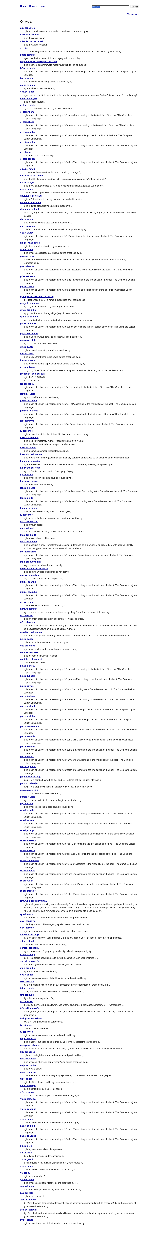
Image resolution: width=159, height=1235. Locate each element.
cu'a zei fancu (27, 169)
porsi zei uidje (27, 797)
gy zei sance (26, 347)
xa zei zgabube (28, 1136)
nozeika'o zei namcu (31, 632)
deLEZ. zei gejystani (31, 196)
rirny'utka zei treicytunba (33, 901)
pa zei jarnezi (27, 686)
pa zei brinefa (27, 666)
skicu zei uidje (27, 954)
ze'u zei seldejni (28, 1210)
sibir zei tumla (27, 941)
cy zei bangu (27, 182)
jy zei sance (26, 431)
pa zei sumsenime (29, 726)
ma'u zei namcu (28, 541)
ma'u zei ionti (27, 528)
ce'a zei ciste (27, 92)
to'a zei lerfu (26, 1001)
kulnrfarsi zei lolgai (30, 468)
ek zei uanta (26, 233)
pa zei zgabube (28, 766)
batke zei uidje (28, 55)
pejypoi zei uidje (29, 783)
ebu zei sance (27, 226)
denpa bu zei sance (30, 202)
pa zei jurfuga (27, 696)
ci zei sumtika (27, 142)
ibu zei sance (27, 353)
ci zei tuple (26, 152)
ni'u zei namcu (28, 622)
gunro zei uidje (28, 340)
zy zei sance (26, 1220)
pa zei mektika (27, 716)
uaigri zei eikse (28, 1038)
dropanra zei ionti (29, 209)
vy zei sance (26, 1119)
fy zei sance (26, 249)
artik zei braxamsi (29, 34)
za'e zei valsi (27, 1193)
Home (23, 6)
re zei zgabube (28, 891)
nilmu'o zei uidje (29, 609)
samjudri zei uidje (29, 934)
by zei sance (26, 78)
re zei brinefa (27, 810)
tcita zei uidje (27, 988)
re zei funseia (27, 820)
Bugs (32, 6)
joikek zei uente (28, 400)
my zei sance (27, 602)
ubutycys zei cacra (30, 1045)
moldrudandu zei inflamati (34, 568)
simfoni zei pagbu (29, 948)
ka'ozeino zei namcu (31, 454)
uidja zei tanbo (28, 1065)
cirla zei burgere (28, 98)
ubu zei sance (27, 1052)
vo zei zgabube (28, 1109)
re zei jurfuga (27, 830)
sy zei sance (26, 975)
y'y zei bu (25, 1173)
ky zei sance (26, 474)
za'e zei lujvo (27, 1186)
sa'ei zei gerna (27, 921)
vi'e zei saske (27, 1092)
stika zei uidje (27, 968)
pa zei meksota (28, 706)
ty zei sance (26, 1032)
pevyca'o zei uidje (29, 790)
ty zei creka (26, 1025)
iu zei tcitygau (27, 367)
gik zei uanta (27, 286)
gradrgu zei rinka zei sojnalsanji (37, 296)
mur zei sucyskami (30, 575)
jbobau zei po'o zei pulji (32, 374)
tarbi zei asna (27, 981)
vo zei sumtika (28, 1099)
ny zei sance (26, 639)
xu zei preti (26, 1146)
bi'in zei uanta (27, 68)
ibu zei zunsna (28, 360)
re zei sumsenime (29, 860)
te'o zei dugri (27, 995)
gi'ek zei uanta (27, 276)
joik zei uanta (27, 421)
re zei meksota (28, 840)
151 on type (133, 14)
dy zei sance (26, 219)
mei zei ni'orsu (28, 551)
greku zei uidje (28, 310)
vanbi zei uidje (28, 1085)
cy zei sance (26, 189)
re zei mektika (27, 850)
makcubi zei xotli (29, 521)
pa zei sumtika (28, 746)
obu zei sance (27, 645)
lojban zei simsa (28, 508)
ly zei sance (26, 515)
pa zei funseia (27, 676)
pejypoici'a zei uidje (30, 776)
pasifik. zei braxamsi (31, 659)
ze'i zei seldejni (28, 1199)
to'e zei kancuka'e (29, 1008)
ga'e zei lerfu (27, 256)
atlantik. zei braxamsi (31, 41)
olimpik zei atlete (29, 652)
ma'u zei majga (28, 535)
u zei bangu (26, 1079)
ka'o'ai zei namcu (29, 437)
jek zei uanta (27, 384)
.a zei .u (24, 48)
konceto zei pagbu (30, 461)
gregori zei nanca (29, 303)
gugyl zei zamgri (29, 333)
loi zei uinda (26, 498)
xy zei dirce (26, 1152)
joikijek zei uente (29, 410)
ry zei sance (26, 914)
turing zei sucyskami (31, 1018)
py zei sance (26, 803)
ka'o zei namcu (28, 447)
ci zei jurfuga (27, 122)
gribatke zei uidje (29, 316)
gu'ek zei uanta (28, 323)
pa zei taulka (27, 756)
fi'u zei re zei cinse (30, 243)
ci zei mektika (27, 132)
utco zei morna (28, 1072)
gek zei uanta (27, 266)
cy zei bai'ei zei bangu (31, 175)
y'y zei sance (27, 1179)
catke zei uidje (27, 85)
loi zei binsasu (28, 488)
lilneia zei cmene (29, 481)
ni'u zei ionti (26, 615)
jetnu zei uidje (27, 394)
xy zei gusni (26, 1159)
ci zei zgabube (27, 159)
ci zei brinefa (27, 112)
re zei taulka (26, 880)
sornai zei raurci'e (29, 961)
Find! (134, 6)
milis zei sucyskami (30, 562)
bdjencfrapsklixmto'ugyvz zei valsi (38, 61)
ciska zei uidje (27, 105)
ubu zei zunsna (28, 1058)
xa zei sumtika (27, 1126)
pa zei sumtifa (27, 736)
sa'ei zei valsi (27, 927)
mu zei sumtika (28, 582)
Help (42, 6)
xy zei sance (26, 1166)
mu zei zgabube (28, 592)
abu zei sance (27, 28)
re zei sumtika (27, 870)
